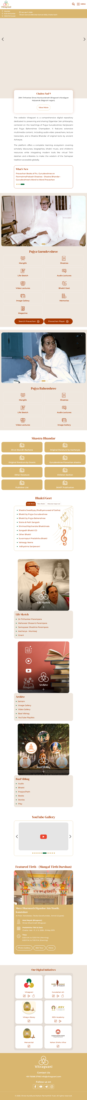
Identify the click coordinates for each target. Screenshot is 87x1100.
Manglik (23, 260)
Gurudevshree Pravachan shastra (65, 459)
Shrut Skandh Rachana (22, 447)
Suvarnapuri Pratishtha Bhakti (33, 538)
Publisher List (22, 484)
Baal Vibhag (23, 713)
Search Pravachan (29, 321)
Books (21, 796)
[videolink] (54, 836)
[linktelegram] (46, 1086)
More (51, 948)
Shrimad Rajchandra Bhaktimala (34, 526)
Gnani (21, 635)
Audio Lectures (64, 273)
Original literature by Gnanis (22, 459)
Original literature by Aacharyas (65, 447)
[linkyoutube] (40, 1086)
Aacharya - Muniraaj (27, 631)
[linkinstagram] (51, 1086)
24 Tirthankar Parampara (30, 619)
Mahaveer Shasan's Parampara (32, 623)
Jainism (21, 701)
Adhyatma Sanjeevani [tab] (53, 504)
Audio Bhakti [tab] (31, 504)
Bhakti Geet (64, 285)
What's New (22, 169)
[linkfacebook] (35, 1086)
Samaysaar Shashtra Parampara (33, 627)
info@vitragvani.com (51, 1076)
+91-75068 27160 (33, 1076)
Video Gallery (24, 709)
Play (20, 804)
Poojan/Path (24, 792)
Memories (64, 298)
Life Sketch (23, 273)
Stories (21, 800)
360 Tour (39, 948)
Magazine (22, 310)
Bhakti (21, 788)
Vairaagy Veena (26, 542)
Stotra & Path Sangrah (29, 522)
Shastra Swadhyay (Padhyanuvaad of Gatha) (39, 510)
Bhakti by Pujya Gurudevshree (33, 514)
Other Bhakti (25, 534)
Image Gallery (22, 298)
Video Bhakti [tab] (41, 504)
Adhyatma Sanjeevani (29, 546)
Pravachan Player (58, 321)
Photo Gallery (24, 948)
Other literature (22, 472)
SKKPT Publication (65, 484)
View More (43, 107)
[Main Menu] (81, 4)
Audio (21, 784)
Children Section (65, 472)
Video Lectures (23, 285)
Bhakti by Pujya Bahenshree (32, 518)
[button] (17, 184)
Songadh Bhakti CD (28, 530)
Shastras (64, 260)
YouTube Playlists (26, 717)
